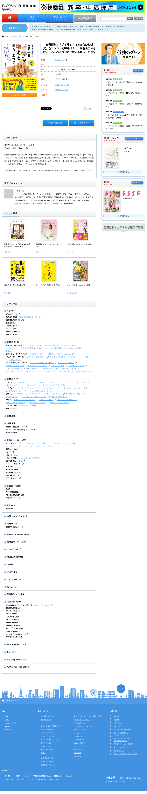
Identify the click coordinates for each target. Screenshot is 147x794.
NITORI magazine (12, 619)
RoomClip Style (12, 622)
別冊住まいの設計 (14, 486)
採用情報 (116, 719)
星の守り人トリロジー (14, 371)
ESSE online (58, 776)
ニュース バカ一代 (14, 579)
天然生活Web (62, 26)
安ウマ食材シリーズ (13, 478)
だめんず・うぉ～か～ (14, 314)
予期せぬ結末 (61, 385)
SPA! (6, 716)
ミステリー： (11, 382)
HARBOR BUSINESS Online (41, 776)
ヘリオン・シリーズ (34, 345)
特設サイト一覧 (46, 719)
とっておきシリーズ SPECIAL (34, 443)
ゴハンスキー (11, 329)
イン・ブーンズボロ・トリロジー (42, 363)
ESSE (7, 719)
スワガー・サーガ (64, 382)
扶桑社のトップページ (12, 700)
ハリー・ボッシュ (63, 388)
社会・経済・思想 (47, 749)
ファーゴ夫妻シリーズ (59, 397)
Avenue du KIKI (69, 29)
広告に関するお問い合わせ (122, 729)
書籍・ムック (17, 36)
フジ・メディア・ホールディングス (125, 754)
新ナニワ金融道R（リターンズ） (32, 317)
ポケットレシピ (11, 455)
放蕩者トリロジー (43, 348)
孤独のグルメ (11, 323)
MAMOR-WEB (93, 26)
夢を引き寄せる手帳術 (14, 637)
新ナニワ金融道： (12, 317)
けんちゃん (127, 148)
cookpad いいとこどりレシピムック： (20, 605)
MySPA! (26, 776)
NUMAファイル (22, 394)
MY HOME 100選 (12, 492)
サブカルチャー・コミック (50, 739)
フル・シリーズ (80, 382)
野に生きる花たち (66, 371)
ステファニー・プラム (74, 394)
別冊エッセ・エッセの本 (16, 440)
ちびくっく (10, 452)
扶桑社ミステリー (14, 379)
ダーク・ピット (11, 397)
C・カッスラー (77, 26)
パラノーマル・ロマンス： (15, 357)
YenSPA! (9, 508)
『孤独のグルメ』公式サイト (114, 26)
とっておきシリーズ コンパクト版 (62, 443)
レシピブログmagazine (14, 628)
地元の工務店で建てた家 (15, 495)
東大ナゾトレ (105, 29)
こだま (125, 151)
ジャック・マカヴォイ (25, 388)
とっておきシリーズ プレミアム (43, 446)
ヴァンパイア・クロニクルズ (24, 400)
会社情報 (113, 711)
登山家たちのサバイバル (15, 527)
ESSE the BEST (12, 469)
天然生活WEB (9, 779)
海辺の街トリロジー (33, 371)
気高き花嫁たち (59, 348)
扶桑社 (7, 36)
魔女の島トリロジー (84, 371)
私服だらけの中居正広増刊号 (18, 534)
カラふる (31, 779)
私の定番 (9, 466)
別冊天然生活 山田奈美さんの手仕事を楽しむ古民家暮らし (17, 245)
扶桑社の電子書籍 (47, 761)
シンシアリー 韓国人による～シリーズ (20, 430)
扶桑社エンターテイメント (17, 516)
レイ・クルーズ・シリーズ (42, 385)
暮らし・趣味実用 (47, 729)
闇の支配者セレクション (16, 645)
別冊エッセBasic (12, 449)
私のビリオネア (69, 354)
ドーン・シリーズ (57, 366)
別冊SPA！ (11, 505)
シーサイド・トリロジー (15, 366)
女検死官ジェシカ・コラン (41, 391)
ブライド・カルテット (14, 368)
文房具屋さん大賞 (12, 617)
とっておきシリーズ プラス (16, 446)
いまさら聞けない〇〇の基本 (29, 458)
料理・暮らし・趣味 (31, 36)
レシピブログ (72, 293)
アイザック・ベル (38, 394)
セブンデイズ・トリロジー (37, 366)
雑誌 (3, 711)
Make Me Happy (12, 631)
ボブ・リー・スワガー (82, 746)
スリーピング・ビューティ (28, 405)
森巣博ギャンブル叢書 (15, 594)
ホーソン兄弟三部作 (52, 345)
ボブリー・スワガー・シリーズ (17, 385)
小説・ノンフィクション (49, 733)
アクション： (11, 394)
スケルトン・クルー (46, 400)
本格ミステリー (11, 408)
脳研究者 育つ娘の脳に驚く (15, 285)
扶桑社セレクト (13, 524)
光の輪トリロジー (15, 360)
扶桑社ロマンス (13, 342)
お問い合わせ (118, 723)
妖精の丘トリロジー (69, 368)
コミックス (11, 311)
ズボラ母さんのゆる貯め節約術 (79, 244)
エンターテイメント (47, 736)
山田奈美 (7, 252)
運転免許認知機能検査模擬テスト (46, 29)
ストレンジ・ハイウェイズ (67, 400)
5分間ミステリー (23, 382)
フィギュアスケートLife (14, 611)
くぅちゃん (59, 60)
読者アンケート (119, 726)
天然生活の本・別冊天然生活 (18, 667)
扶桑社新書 (11, 423)
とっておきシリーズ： (14, 443)
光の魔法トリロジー (37, 354)
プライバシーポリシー (121, 747)
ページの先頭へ (121, 689)
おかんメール (12, 587)
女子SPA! (17, 776)
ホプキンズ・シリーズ (82, 388)
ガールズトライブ (14, 549)
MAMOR (8, 726)
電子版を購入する (81, 123)
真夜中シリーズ (54, 354)
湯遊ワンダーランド (13, 331)
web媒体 (5, 771)
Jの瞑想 (10, 564)
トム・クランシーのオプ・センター (34, 397)
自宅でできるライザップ (16, 660)
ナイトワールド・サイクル (15, 403)
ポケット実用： (11, 458)
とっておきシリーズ (81, 723)
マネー (43, 753)
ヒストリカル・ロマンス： (15, 345)
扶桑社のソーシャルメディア (123, 744)
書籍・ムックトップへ (134, 138)
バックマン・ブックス (37, 403)
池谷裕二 (7, 293)
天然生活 (8, 729)
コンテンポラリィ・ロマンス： (17, 363)
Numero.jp (69, 776)
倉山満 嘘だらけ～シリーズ (16, 427)
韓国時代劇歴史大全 (13, 608)
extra (37, 605)
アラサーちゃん (11, 326)
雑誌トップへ (137, 182)
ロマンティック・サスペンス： (17, 354)
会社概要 (116, 716)
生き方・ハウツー (47, 746)
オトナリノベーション (14, 498)
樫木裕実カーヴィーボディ (17, 542)
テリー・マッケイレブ (45, 388)
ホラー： (9, 400)
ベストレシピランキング (15, 464)
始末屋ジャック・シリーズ (59, 403)
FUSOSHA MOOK (62, 90)
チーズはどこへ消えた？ (43, 26)
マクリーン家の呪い (71, 345)
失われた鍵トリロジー (50, 368)
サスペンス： (11, 388)
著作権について (119, 750)
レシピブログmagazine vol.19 (78, 285)
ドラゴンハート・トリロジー (79, 357)
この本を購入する (55, 123)
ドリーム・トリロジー (76, 366)
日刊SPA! (8, 776)
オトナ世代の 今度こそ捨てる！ (48, 285)
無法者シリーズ (50, 371)
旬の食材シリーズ (12, 475)
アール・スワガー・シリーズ (43, 382)
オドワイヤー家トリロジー (36, 357)
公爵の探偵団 (28, 348)
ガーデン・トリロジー (66, 363)
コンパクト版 (48, 605)
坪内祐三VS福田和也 (15, 557)
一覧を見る (138, 70)
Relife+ (8, 489)
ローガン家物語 (31, 368)
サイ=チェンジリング (57, 357)
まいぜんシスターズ (87, 29)
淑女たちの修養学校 (76, 348)
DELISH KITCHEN (13, 625)
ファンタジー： (11, 405)
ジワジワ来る (12, 572)
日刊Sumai (20, 779)
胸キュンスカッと (12, 334)
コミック (77, 733)
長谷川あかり (40, 252)
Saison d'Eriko (11, 614)
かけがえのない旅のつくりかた (17, 634)
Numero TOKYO (10, 723)
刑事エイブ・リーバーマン (18, 391)
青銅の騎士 (10, 351)
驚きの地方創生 (11, 432)
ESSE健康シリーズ (13, 472)
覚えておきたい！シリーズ (15, 461)
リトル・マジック (12, 348)
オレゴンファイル (55, 394)
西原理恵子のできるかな (15, 320)
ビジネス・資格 (46, 743)
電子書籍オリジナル (47, 765)
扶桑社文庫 (11, 416)
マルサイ (70, 252)
